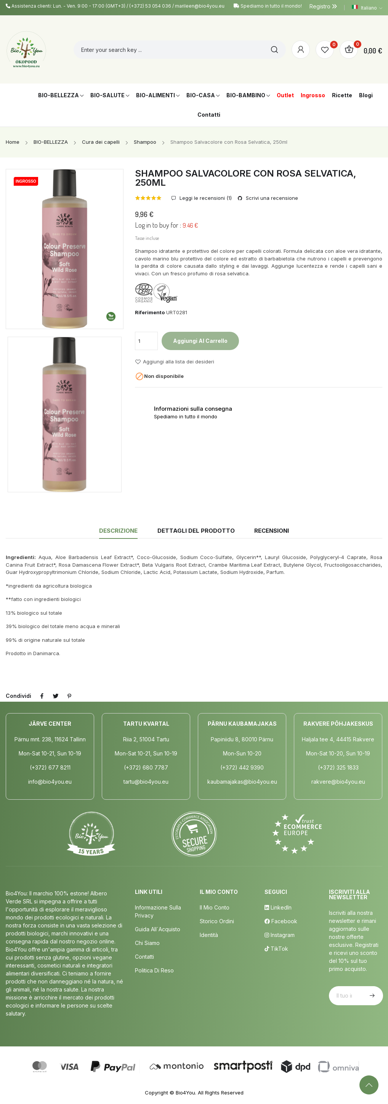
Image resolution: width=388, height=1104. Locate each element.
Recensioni (271, 530)
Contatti (144, 956)
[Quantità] (146, 341)
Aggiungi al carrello (200, 340)
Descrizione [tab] (118, 530)
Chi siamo (147, 943)
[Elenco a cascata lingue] (367, 7)
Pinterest (69, 696)
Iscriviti (371, 995)
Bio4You (185, 1093)
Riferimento (150, 312)
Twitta (56, 696)
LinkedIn (278, 907)
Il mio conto (214, 907)
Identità (209, 935)
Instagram (280, 935)
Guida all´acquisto (157, 929)
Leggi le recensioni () (205, 198)
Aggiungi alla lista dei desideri (174, 362)
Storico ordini (217, 921)
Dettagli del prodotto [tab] (196, 530)
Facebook (281, 921)
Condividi (42, 696)
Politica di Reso (154, 970)
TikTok (276, 948)
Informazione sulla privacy (158, 911)
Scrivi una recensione (271, 198)
